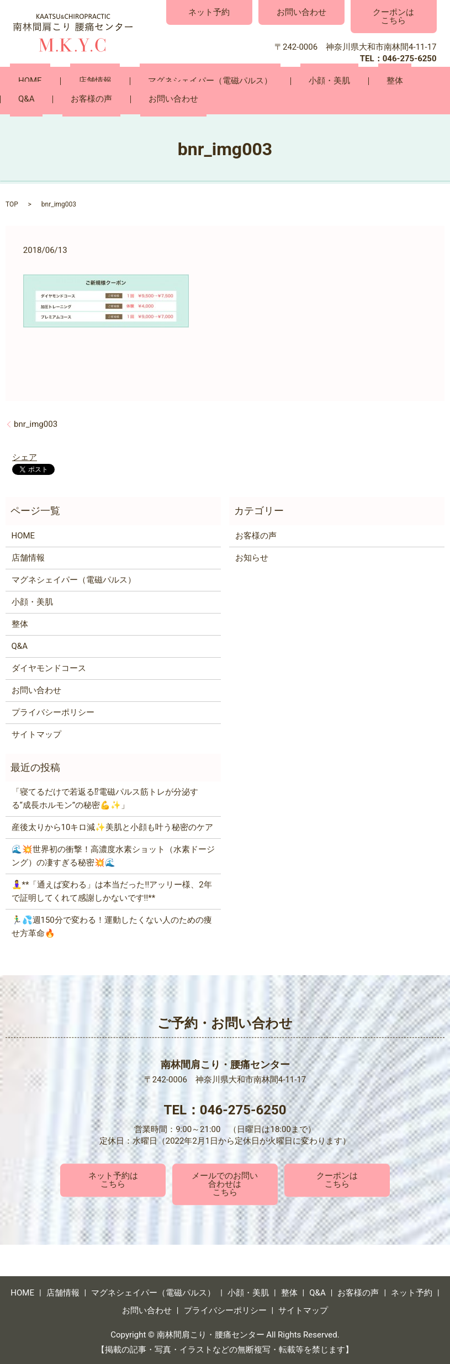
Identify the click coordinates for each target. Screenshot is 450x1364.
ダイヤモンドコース (49, 667)
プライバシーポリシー (53, 711)
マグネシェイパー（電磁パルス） (169, 81)
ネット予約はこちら (113, 1178)
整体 (320, 81)
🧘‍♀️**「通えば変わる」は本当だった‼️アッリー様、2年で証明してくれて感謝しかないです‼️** (112, 890)
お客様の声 (405, 81)
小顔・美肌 (271, 81)
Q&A (356, 81)
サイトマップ (36, 733)
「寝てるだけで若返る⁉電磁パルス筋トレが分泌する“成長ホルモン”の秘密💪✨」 (105, 797)
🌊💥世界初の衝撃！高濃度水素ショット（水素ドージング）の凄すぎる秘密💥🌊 (113, 854)
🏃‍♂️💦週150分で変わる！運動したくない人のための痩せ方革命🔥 (112, 925)
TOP (12, 203)
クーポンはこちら (393, 16)
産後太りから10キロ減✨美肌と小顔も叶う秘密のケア (113, 826)
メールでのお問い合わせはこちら (225, 1182)
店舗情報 (70, 81)
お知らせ (251, 556)
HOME (22, 81)
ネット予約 (209, 12)
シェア (24, 456)
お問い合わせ (301, 12)
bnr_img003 (35, 422)
